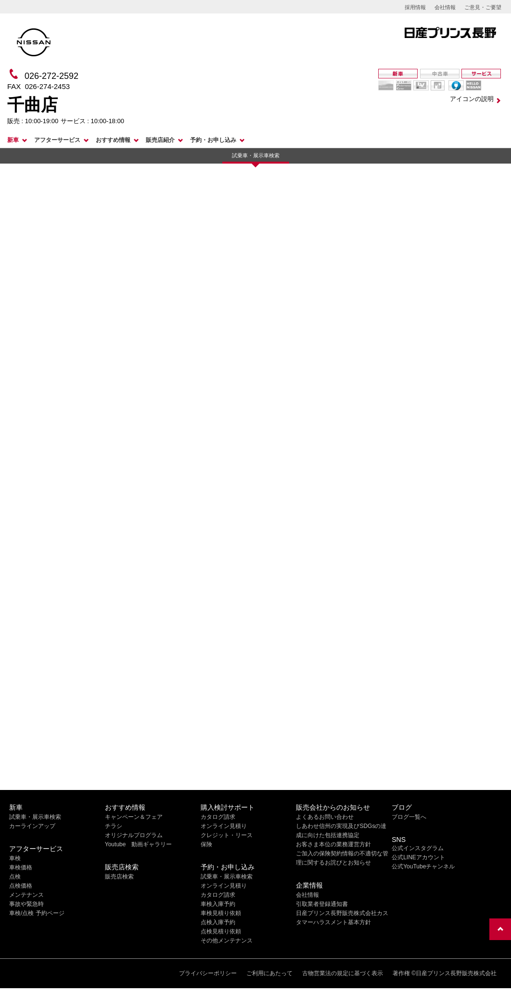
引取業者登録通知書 (322, 904)
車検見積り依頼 (221, 913)
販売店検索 (119, 876)
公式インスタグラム (418, 848)
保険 (206, 844)
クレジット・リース (227, 835)
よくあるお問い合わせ (325, 817)
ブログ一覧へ (409, 817)
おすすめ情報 (113, 140)
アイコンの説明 (472, 98)
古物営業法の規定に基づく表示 (342, 973)
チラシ (113, 826)
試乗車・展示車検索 (256, 155)
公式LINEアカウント (418, 857)
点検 (15, 876)
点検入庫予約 (218, 922)
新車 (13, 140)
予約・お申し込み (213, 140)
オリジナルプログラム (134, 835)
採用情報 (415, 7)
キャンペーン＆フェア (134, 817)
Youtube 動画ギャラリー (138, 844)
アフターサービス (57, 140)
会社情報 (445, 7)
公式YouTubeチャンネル (423, 866)
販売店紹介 (160, 140)
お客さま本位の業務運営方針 (333, 844)
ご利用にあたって (269, 973)
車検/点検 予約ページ (36, 913)
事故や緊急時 (26, 904)
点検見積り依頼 (221, 931)
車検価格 (20, 867)
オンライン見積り (224, 826)
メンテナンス (26, 894)
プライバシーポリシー (208, 973)
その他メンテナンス (227, 940)
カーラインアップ (32, 826)
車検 (15, 858)
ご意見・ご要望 (482, 7)
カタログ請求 (218, 817)
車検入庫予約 (218, 904)
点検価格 (20, 885)
